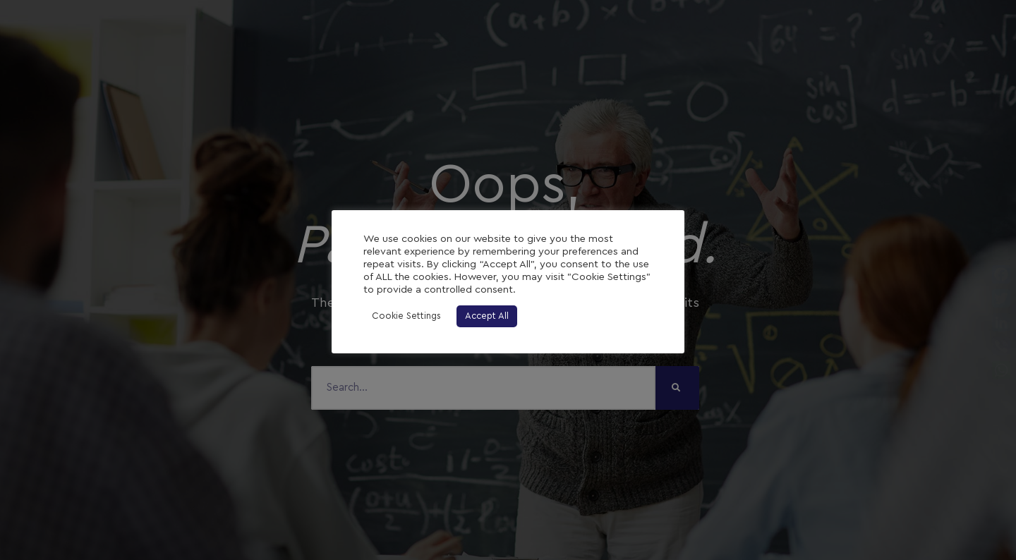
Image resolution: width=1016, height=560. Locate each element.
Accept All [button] (487, 316)
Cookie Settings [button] (406, 316)
